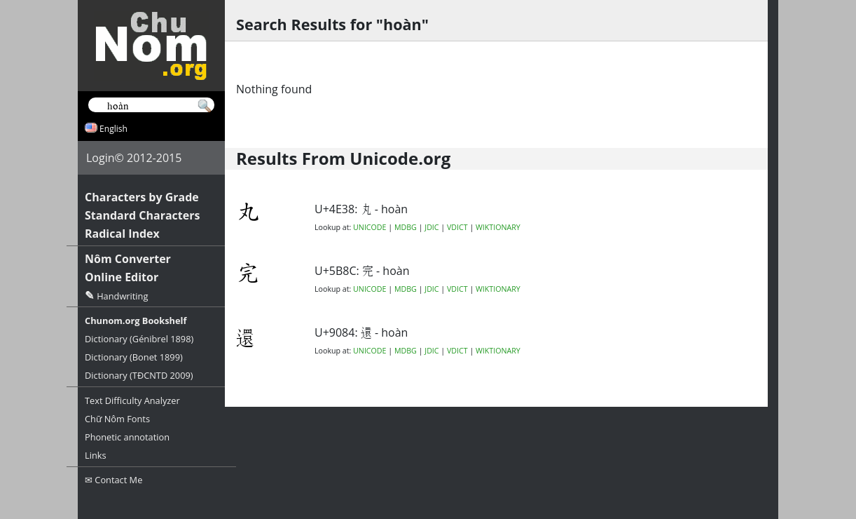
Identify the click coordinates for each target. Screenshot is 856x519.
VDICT (457, 227)
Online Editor (121, 277)
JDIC (431, 227)
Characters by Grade (142, 197)
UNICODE (369, 227)
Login (100, 158)
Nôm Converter (128, 259)
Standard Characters (142, 215)
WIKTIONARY (498, 227)
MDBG (405, 227)
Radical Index (122, 233)
